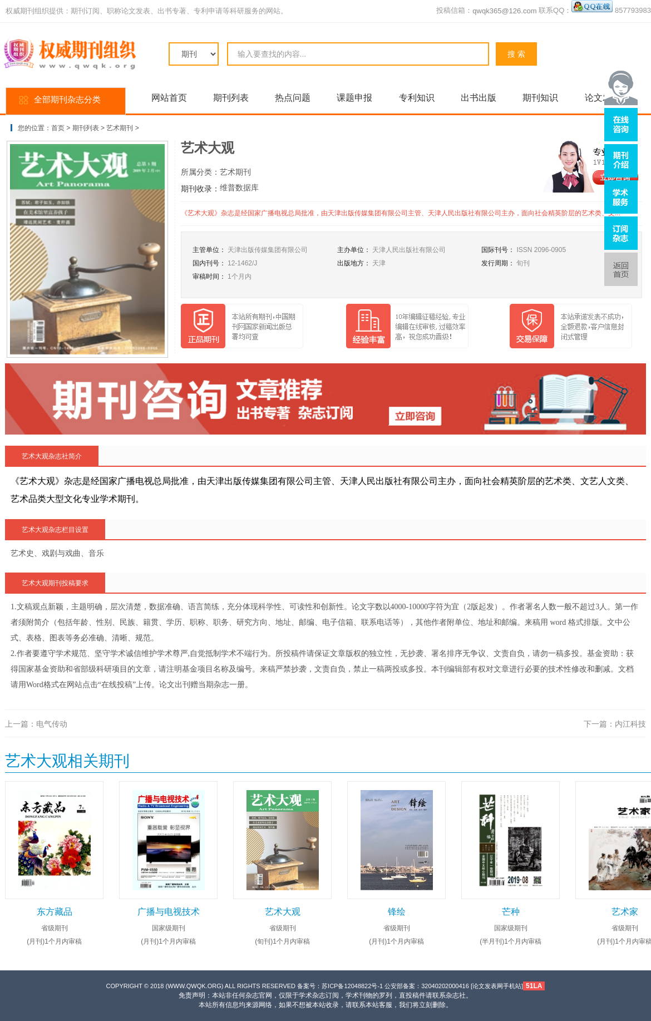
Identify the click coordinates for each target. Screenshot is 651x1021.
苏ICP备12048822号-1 (352, 986)
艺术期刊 (119, 128)
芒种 (511, 911)
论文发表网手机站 (496, 986)
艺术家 (624, 911)
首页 (58, 128)
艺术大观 (282, 911)
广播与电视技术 (168, 911)
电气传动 (51, 723)
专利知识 (417, 97)
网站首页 (169, 97)
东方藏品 (54, 911)
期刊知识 (540, 97)
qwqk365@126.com (504, 11)
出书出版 (478, 97)
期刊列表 (231, 97)
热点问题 (292, 97)
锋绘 (397, 911)
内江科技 (630, 723)
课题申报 (354, 97)
